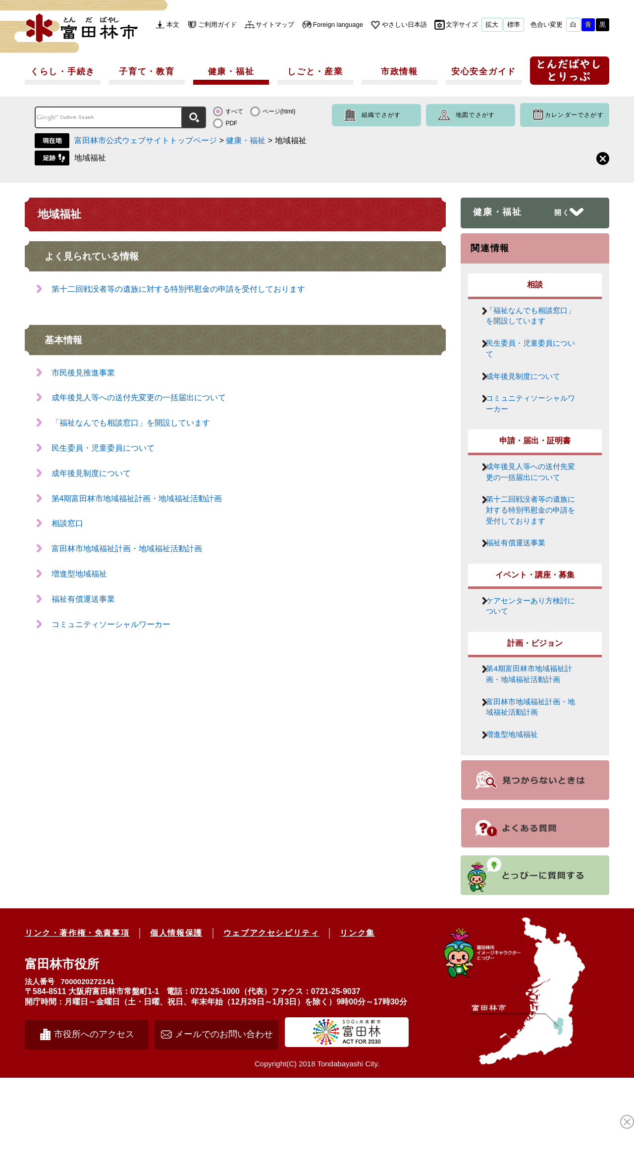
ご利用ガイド (217, 24)
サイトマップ (275, 24)
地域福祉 (90, 158)
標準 (513, 24)
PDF (231, 123)
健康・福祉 (231, 71)
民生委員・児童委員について (103, 448)
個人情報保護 (176, 1011)
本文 (172, 24)
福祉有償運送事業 (83, 599)
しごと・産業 (315, 71)
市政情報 (399, 71)
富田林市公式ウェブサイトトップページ (145, 140)
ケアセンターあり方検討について (532, 658)
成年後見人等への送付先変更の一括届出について (139, 397)
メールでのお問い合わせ (224, 1112)
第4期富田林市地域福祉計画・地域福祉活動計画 (137, 498)
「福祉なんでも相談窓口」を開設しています (131, 423)
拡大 (491, 24)
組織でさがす (381, 114)
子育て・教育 (146, 71)
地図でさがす (475, 114)
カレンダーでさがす (574, 114)
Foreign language (338, 24)
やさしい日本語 (404, 24)
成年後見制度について (91, 473)
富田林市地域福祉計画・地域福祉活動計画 (127, 548)
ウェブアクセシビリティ (271, 1011)
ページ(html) (279, 111)
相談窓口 (67, 523)
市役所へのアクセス (94, 1112)
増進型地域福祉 (79, 574)
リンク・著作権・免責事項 (77, 1011)
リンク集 (357, 1011)
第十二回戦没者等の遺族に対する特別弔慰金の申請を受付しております (178, 289)
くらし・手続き (62, 71)
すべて (234, 111)
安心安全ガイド (483, 71)
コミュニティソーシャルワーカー (111, 624)
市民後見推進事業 (83, 372)
